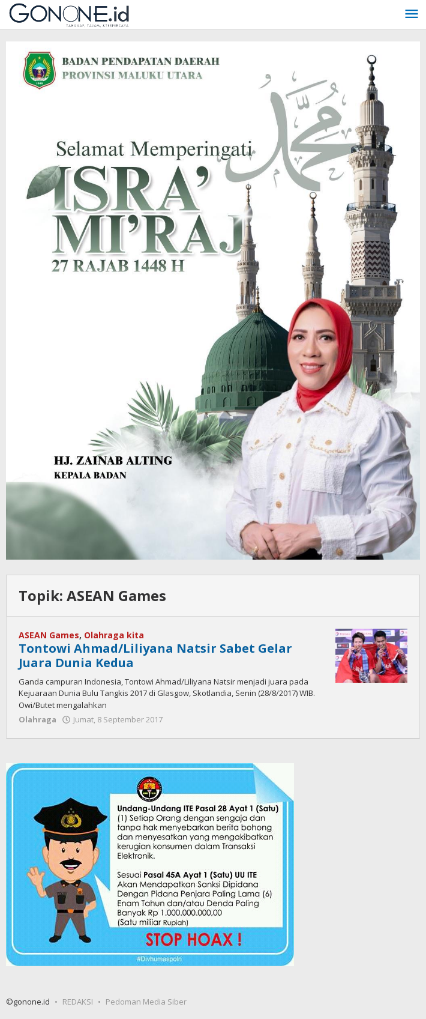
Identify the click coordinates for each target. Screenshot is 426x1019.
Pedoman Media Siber (146, 1001)
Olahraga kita (114, 635)
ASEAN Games (49, 635)
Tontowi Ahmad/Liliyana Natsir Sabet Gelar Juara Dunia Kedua (155, 655)
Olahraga (37, 719)
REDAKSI (77, 1001)
